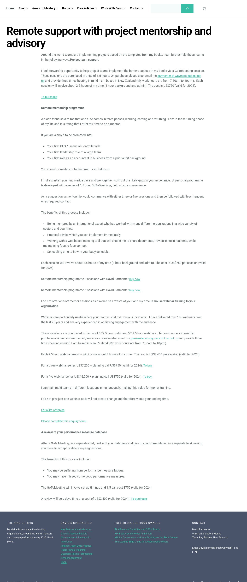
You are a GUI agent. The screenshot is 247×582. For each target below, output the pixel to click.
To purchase (49, 97)
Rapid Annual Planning (73, 549)
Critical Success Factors (74, 533)
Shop (64, 562)
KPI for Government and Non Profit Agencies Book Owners (147, 537)
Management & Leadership (75, 537)
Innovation (66, 541)
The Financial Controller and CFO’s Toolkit (137, 529)
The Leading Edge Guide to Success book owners (142, 541)
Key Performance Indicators (76, 529)
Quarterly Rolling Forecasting (77, 553)
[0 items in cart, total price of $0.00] (204, 8)
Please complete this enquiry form (64, 421)
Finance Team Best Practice (76, 545)
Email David (198, 547)
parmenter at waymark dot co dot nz (155, 338)
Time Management (71, 558)
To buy (147, 365)
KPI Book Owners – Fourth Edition (133, 533)
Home (10, 8)
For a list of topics (53, 410)
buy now (134, 279)
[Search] (187, 8)
